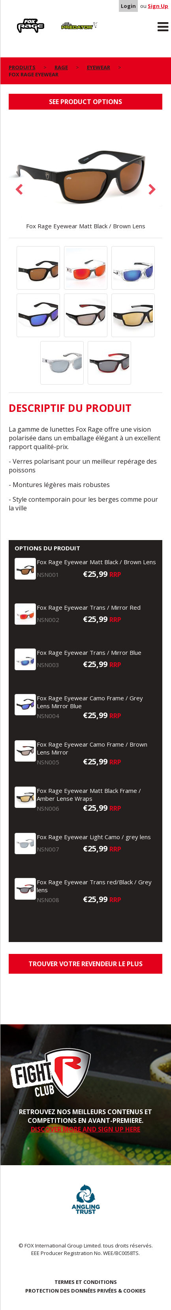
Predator (66, 20)
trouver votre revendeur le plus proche (85, 966)
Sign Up (158, 5)
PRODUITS (22, 67)
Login (128, 5)
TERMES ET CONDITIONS (85, 1281)
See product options (85, 101)
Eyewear (98, 67)
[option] (86, 174)
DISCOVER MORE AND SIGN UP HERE (85, 1129)
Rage (16, 20)
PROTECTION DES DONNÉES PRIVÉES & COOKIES (85, 1290)
